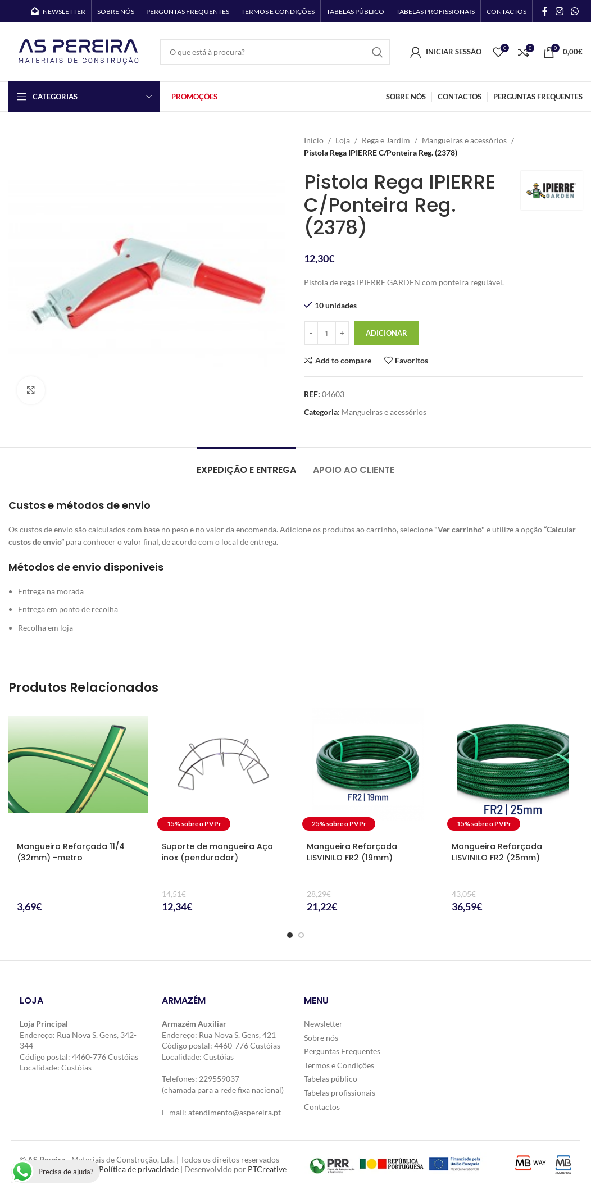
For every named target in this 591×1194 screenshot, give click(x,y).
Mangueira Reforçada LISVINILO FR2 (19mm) (352, 852)
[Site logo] (78, 51)
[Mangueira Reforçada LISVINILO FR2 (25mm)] (513, 771)
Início (314, 140)
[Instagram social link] (559, 11)
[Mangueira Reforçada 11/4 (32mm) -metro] (78, 771)
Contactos (322, 1106)
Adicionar (386, 333)
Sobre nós (321, 1037)
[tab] (246, 464)
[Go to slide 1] (290, 935)
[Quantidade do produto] (326, 333)
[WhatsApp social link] (575, 11)
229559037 (219, 1078)
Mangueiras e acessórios (464, 140)
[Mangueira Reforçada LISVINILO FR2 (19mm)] (368, 771)
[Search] (275, 52)
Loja (342, 140)
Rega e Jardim (386, 140)
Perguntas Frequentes (342, 1051)
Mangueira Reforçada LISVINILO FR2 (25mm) (497, 852)
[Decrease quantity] (311, 333)
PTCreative (267, 1169)
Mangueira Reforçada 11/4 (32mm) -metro (71, 852)
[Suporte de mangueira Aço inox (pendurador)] (223, 771)
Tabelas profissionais (339, 1092)
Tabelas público (330, 1078)
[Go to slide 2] (301, 935)
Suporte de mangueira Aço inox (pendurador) (217, 852)
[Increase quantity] (342, 333)
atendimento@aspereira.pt (234, 1112)
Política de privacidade (139, 1169)
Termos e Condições (339, 1065)
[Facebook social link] (545, 11)
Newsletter (323, 1023)
